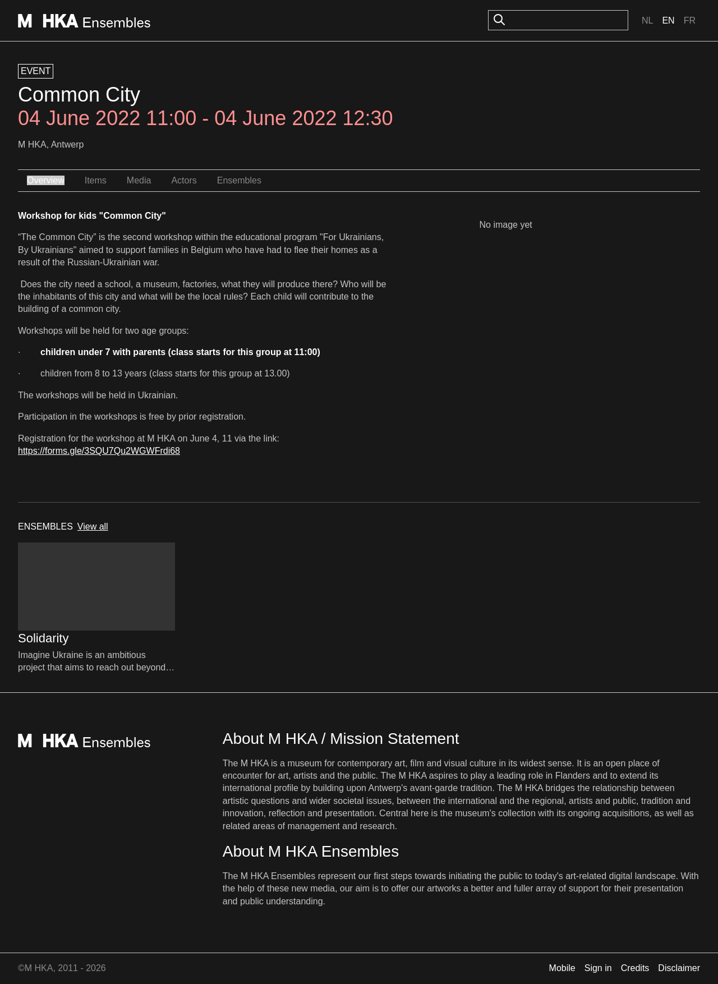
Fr (690, 20)
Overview (46, 180)
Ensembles (239, 180)
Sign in (598, 968)
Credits (635, 968)
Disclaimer (679, 968)
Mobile (562, 968)
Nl (647, 20)
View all (92, 526)
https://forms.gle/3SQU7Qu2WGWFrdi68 (99, 451)
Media (139, 180)
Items (96, 180)
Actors (183, 180)
